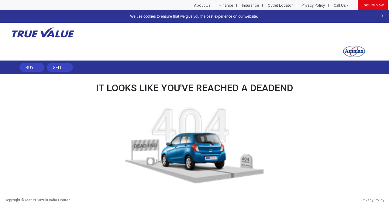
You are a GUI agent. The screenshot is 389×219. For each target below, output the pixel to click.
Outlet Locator (280, 5)
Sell (57, 67)
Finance (226, 5)
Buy (30, 67)
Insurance (250, 5)
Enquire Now (373, 5)
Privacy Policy (313, 5)
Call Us (340, 5)
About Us (202, 5)
